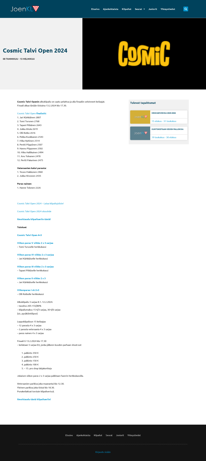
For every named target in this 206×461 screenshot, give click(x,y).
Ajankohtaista (110, 8)
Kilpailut (126, 8)
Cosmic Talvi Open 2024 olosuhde (34, 211)
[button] (185, 9)
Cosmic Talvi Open (26, 113)
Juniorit (152, 8)
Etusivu (95, 8)
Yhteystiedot (168, 8)
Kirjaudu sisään (103, 451)
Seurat (140, 9)
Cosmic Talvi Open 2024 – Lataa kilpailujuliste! (40, 203)
